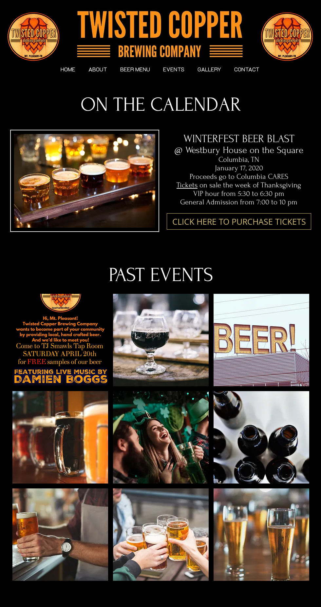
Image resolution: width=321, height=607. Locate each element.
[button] (60, 340)
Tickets (187, 185)
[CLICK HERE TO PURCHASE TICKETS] (239, 221)
